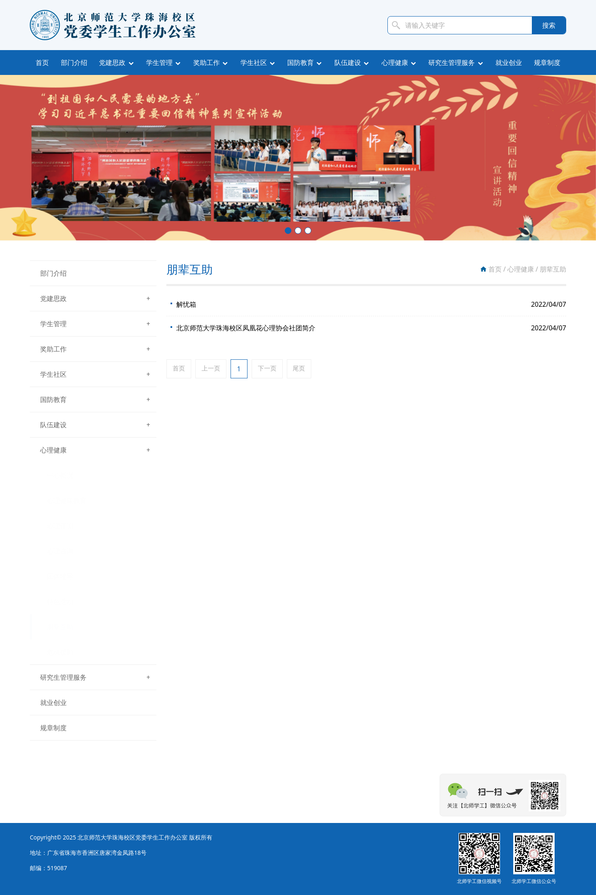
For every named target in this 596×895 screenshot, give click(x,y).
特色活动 (60, 601)
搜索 (548, 25)
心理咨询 (60, 551)
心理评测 (60, 525)
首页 (42, 62)
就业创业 (508, 62)
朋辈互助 (60, 626)
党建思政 (112, 62)
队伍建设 (347, 62)
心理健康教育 (67, 500)
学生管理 (159, 62)
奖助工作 (206, 62)
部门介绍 (74, 62)
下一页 (272, 368)
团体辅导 (60, 576)
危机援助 (60, 652)
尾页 (305, 368)
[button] (288, 230)
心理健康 (395, 62)
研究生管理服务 (451, 62)
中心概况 (60, 475)
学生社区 (253, 62)
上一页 (213, 368)
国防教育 (300, 62)
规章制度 (547, 62)
